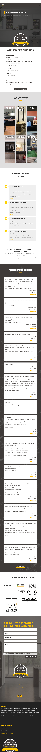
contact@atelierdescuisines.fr (20, 690)
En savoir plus (20, 566)
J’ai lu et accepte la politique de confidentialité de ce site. (17, 653)
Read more (12, 198)
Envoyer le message (31, 656)
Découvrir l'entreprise (20, 89)
